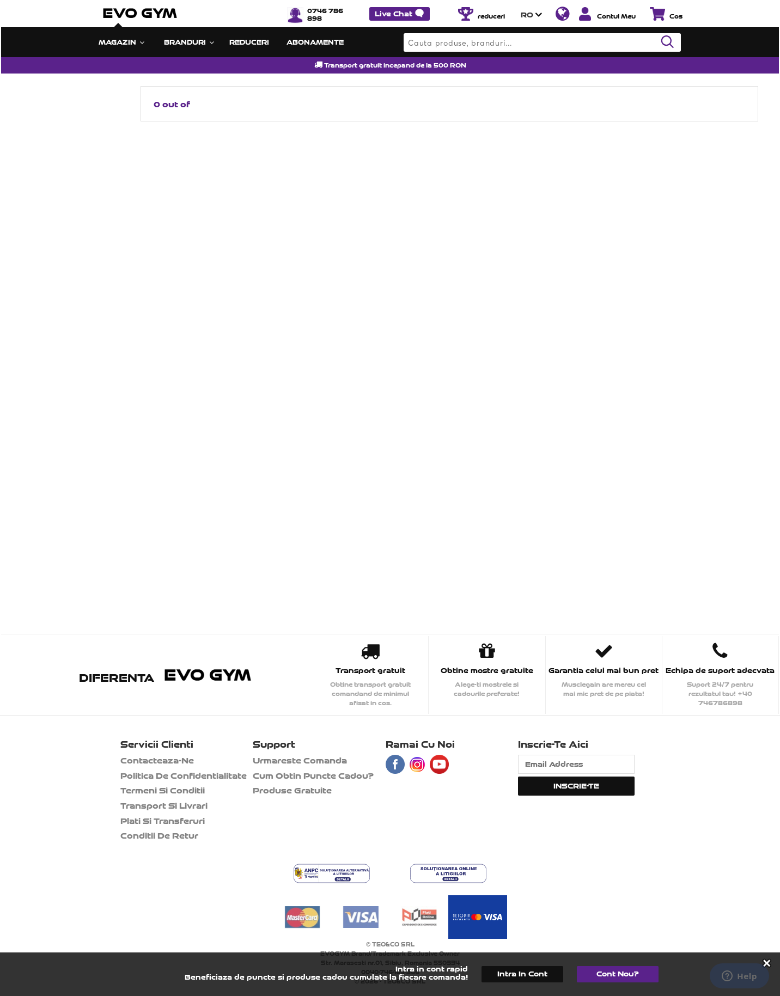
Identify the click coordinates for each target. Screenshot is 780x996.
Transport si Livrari (164, 806)
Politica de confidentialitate (183, 776)
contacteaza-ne (157, 760)
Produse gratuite (292, 790)
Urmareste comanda (300, 760)
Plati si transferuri (162, 821)
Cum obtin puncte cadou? (313, 776)
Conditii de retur (159, 835)
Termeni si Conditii (162, 790)
